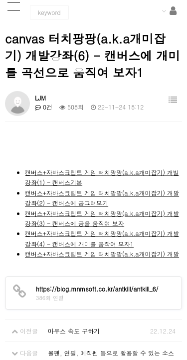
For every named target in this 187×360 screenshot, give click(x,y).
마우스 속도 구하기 (74, 330)
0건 (43, 106)
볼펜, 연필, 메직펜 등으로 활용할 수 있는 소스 (111, 352)
